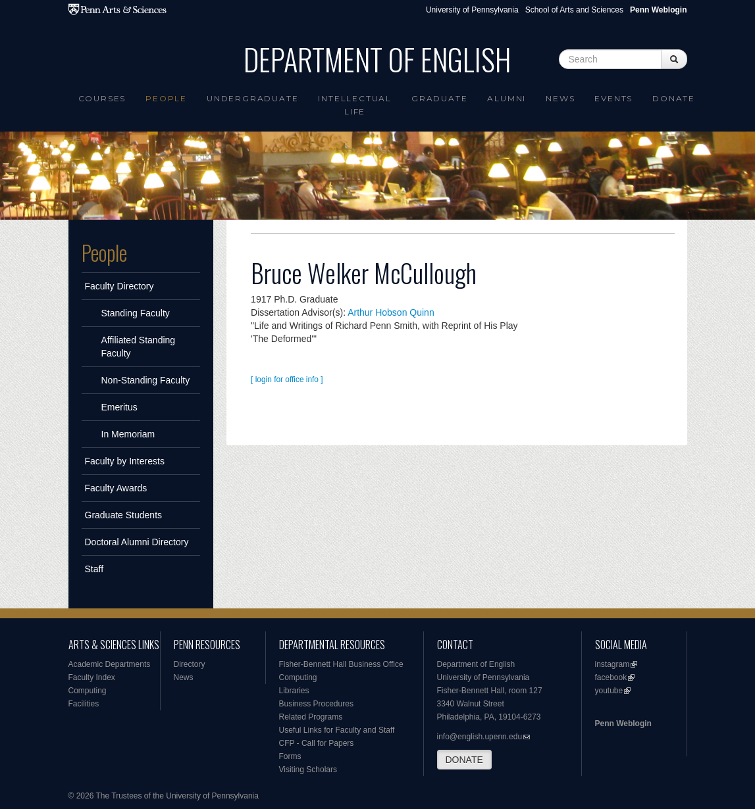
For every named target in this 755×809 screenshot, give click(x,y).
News (560, 98)
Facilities (83, 703)
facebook (611, 677)
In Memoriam (128, 434)
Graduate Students (124, 515)
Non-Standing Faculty (145, 380)
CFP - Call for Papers (316, 743)
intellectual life (355, 104)
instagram (612, 664)
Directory (189, 664)
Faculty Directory (119, 286)
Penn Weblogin (623, 723)
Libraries (294, 690)
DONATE (464, 759)
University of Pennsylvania (472, 9)
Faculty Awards (116, 488)
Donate (673, 98)
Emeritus (119, 407)
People (166, 98)
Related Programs (311, 717)
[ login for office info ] (287, 379)
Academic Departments (109, 664)
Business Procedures (316, 703)
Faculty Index (91, 677)
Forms (290, 756)
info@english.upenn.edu (480, 736)
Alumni (506, 98)
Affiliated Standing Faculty (138, 346)
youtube (609, 690)
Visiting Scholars (308, 769)
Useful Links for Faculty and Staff (337, 730)
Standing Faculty (135, 313)
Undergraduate (252, 98)
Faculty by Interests (125, 461)
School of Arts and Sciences (574, 9)
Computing (87, 690)
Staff (94, 569)
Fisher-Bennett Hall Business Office (341, 664)
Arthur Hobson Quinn (391, 312)
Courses (102, 98)
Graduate (439, 98)
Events (613, 98)
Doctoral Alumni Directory (137, 542)
